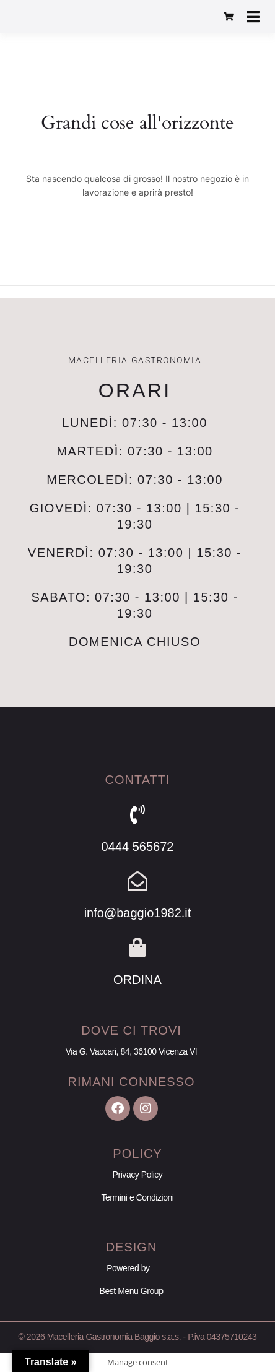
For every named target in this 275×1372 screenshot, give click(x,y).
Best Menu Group (132, 1291)
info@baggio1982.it (137, 913)
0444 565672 (138, 846)
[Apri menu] (253, 16)
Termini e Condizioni (137, 1197)
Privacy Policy (138, 1175)
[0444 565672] (137, 814)
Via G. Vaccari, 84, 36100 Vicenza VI (132, 1051)
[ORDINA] (137, 947)
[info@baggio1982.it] (137, 881)
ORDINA (137, 979)
